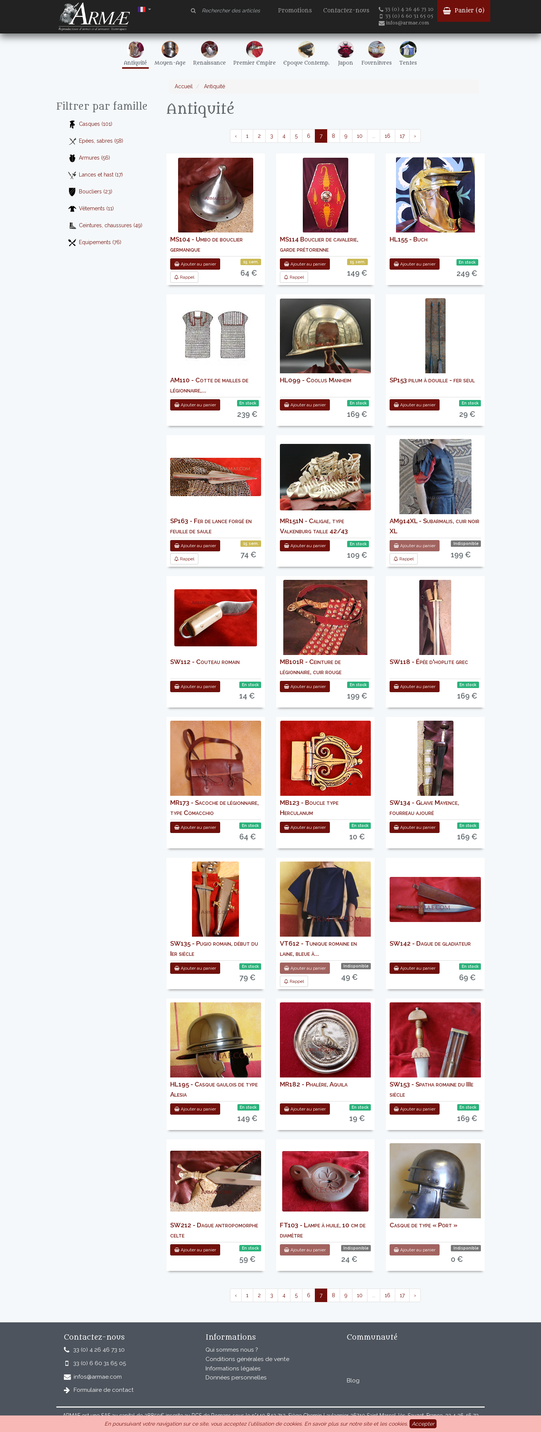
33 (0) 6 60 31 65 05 (406, 16)
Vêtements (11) (91, 209)
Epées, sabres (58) (95, 141)
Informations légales (233, 1368)
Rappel (184, 277)
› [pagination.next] (415, 136)
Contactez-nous (346, 11)
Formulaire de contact (104, 1390)
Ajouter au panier (195, 264)
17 (402, 136)
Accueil (184, 86)
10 (360, 136)
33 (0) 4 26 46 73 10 (406, 9)
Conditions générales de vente (247, 1359)
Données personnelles (236, 1377)
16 (387, 136)
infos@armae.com (404, 23)
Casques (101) (90, 124)
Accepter (423, 1424)
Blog (353, 1380)
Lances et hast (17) (95, 175)
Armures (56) (89, 158)
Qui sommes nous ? (232, 1349)
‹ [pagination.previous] (236, 136)
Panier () (464, 11)
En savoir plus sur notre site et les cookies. (356, 1424)
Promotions (295, 11)
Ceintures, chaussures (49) (105, 226)
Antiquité (213, 86)
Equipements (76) (94, 242)
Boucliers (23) (90, 192)
